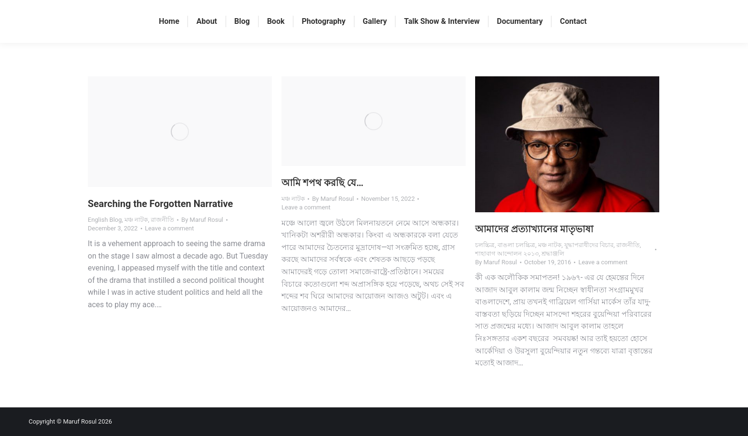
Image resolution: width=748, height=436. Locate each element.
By (202, 219)
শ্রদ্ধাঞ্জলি (552, 253)
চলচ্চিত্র (485, 245)
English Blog (105, 219)
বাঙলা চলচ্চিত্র (516, 245)
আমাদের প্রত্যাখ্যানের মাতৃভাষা (534, 229)
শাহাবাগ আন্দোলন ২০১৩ (507, 253)
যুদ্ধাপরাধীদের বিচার (588, 245)
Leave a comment (169, 228)
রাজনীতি (162, 219)
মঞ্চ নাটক (136, 219)
